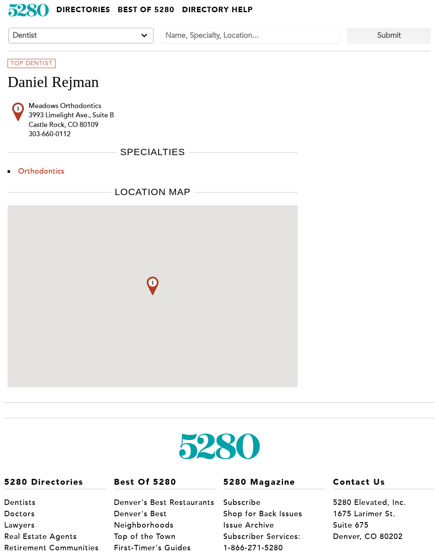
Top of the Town (145, 536)
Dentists (20, 502)
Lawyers (19, 525)
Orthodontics (41, 171)
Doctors (19, 513)
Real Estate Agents (40, 536)
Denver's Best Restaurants (164, 502)
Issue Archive (248, 525)
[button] (152, 285)
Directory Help (217, 10)
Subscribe (242, 502)
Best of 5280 (146, 10)
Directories (83, 10)
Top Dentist (32, 63)
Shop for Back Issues (262, 513)
